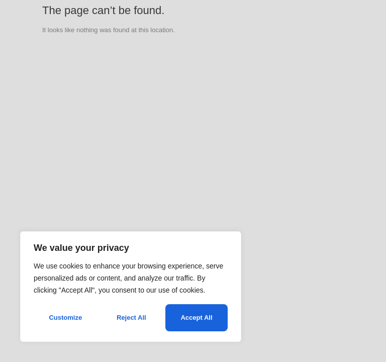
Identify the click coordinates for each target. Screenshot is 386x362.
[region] (130, 286)
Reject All (131, 317)
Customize (65, 317)
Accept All (196, 317)
